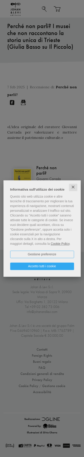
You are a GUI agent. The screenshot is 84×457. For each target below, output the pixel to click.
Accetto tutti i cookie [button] (42, 266)
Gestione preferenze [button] (42, 254)
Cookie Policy (60, 243)
